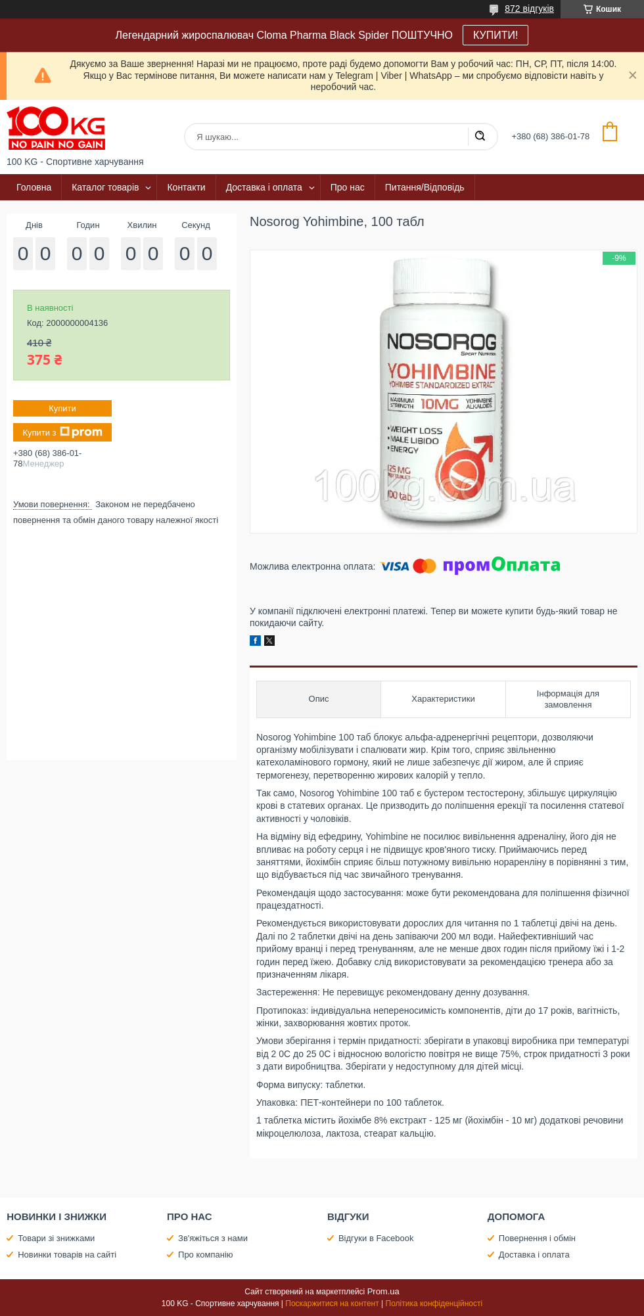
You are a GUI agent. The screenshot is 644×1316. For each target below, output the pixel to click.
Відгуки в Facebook (376, 1238)
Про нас (348, 187)
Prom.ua (383, 1291)
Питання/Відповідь (425, 187)
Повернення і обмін (537, 1238)
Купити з (62, 432)
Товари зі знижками (56, 1238)
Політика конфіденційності (434, 1303)
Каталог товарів (105, 187)
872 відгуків (529, 8)
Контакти (186, 187)
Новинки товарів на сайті (67, 1254)
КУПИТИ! (495, 35)
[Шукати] (480, 136)
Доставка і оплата (264, 187)
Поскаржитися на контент (332, 1303)
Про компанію (205, 1254)
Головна (33, 187)
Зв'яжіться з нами (213, 1238)
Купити (62, 408)
